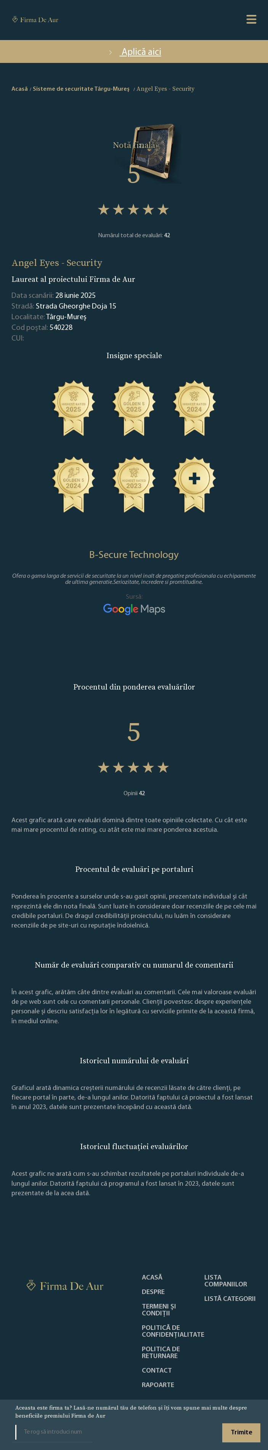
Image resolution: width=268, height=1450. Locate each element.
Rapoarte (158, 1385)
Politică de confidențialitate (173, 1332)
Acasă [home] (19, 89)
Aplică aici (134, 52)
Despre (153, 1292)
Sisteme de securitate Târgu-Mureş (81, 89)
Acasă (152, 1278)
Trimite (241, 1432)
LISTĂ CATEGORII (230, 1299)
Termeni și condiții (159, 1310)
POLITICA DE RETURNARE (161, 1353)
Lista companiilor (225, 1281)
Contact (157, 1371)
